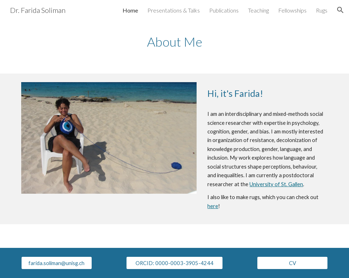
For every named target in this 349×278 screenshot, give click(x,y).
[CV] (292, 263)
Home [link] (130, 10)
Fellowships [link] (292, 10)
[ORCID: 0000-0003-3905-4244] (175, 263)
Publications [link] (224, 10)
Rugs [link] (321, 10)
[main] (174, 41)
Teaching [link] (258, 10)
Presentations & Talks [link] (173, 10)
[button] (340, 10)
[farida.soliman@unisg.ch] (57, 263)
